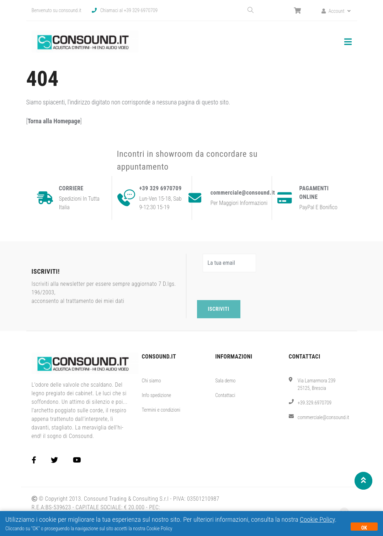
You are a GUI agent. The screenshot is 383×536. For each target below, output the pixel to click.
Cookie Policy (317, 519)
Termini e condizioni (161, 410)
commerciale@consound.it (323, 417)
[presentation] (251, 286)
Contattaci (225, 395)
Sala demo (225, 380)
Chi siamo (151, 380)
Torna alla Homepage (53, 121)
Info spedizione (156, 395)
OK (364, 528)
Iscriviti (218, 309)
